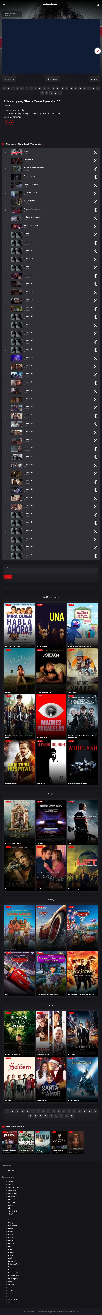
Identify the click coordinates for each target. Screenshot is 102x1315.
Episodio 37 (28, 448)
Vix (9, 1296)
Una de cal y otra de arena (34, 168)
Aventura (11, 1202)
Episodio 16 (28, 275)
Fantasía (11, 1234)
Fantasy (11, 1237)
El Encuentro (28, 159)
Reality (10, 1267)
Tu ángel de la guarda (32, 217)
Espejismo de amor (31, 184)
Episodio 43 (28, 497)
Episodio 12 (28, 242)
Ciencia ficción (13, 1211)
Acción (10, 1181)
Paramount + (12, 1261)
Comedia (11, 1217)
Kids (9, 1246)
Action (10, 1184)
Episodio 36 (28, 439)
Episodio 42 (28, 489)
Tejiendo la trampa (31, 176)
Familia (10, 1232)
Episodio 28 (28, 374)
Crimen (10, 1220)
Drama (10, 1229)
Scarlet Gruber (54, 113)
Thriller (10, 1290)
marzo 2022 (12, 1170)
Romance (11, 1270)
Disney (10, 1223)
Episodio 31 (28, 398)
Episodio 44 (28, 505)
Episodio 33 (28, 415)
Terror (10, 1287)
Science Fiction (13, 1276)
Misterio (11, 1252)
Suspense (11, 1284)
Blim (9, 1208)
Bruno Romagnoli (16, 113)
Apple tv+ (11, 1199)
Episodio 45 (28, 514)
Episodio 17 (28, 283)
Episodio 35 (28, 431)
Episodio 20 (28, 308)
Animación (12, 1196)
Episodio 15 (28, 266)
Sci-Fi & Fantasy (13, 1273)
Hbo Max (11, 1240)
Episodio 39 (28, 464)
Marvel (10, 1249)
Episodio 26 (28, 357)
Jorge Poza (42, 113)
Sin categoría (13, 1279)
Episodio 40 (28, 472)
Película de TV (13, 1264)
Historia (11, 1243)
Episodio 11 (28, 234)
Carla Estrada (18, 110)
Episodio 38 (28, 456)
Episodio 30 (28, 390)
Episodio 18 (28, 291)
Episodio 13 (28, 250)
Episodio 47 (28, 530)
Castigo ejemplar (30, 192)
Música (10, 1255)
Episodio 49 (28, 547)
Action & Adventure (15, 1187)
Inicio (26, 151)
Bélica (10, 1205)
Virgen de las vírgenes (32, 209)
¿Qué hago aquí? (30, 201)
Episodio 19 (28, 299)
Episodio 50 (28, 555)
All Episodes (11, 106)
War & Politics (13, 1299)
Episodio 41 (28, 481)
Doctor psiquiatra (31, 225)
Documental (15, 116)
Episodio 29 (28, 382)
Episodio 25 (28, 349)
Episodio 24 (28, 341)
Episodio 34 (28, 423)
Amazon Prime (13, 1193)
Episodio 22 (28, 324)
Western (11, 1302)
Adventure (12, 1190)
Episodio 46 (28, 522)
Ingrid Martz (30, 113)
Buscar (6, 567)
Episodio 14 (28, 258)
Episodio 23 (28, 332)
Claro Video (12, 1214)
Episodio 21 (28, 316)
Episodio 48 (28, 538)
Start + (10, 1282)
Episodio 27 (28, 365)
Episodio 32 (28, 407)
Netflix (10, 1258)
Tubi (9, 1293)
